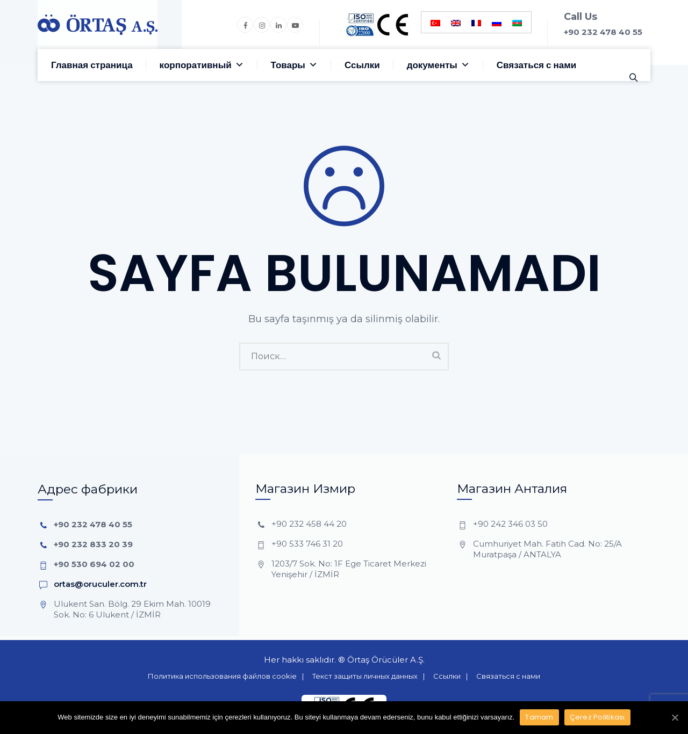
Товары (294, 65)
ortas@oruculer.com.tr (100, 584)
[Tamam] (674, 717)
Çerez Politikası (597, 717)
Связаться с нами (536, 65)
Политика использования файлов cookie (222, 676)
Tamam (539, 717)
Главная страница (92, 65)
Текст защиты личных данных (365, 676)
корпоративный (202, 65)
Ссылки (362, 65)
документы (438, 65)
